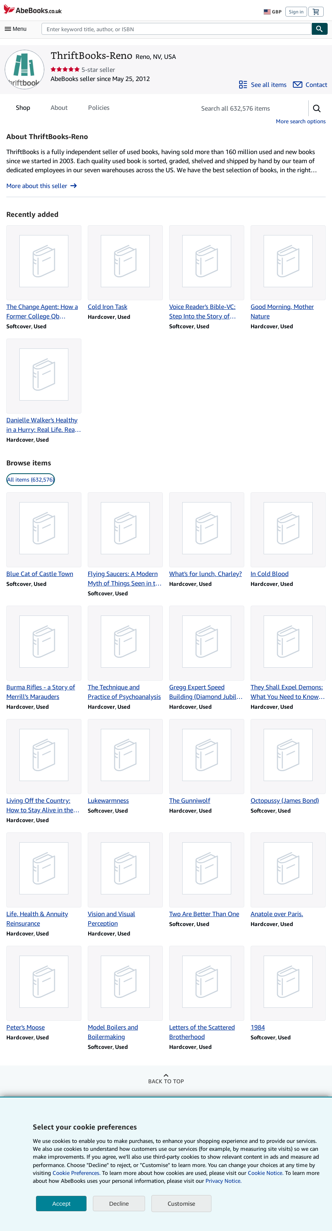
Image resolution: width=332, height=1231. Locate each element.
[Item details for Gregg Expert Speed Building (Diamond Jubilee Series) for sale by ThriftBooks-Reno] (206, 653)
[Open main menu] (17, 29)
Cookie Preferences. (76, 1172)
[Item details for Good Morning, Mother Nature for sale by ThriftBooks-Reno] (288, 273)
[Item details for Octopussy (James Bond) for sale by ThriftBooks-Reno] (288, 762)
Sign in (296, 12)
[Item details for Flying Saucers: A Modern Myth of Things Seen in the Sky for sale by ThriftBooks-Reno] (125, 540)
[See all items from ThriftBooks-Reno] (262, 84)
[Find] (320, 29)
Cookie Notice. (265, 1172)
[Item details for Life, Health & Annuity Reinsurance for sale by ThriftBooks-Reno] (43, 880)
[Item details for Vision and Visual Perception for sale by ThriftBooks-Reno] (125, 880)
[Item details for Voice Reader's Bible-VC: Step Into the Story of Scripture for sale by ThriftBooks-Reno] (206, 273)
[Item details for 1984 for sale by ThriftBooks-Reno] (288, 989)
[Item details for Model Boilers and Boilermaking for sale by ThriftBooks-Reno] (125, 993)
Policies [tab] (99, 109)
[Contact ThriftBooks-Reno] (310, 84)
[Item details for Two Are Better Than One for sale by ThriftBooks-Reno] (206, 875)
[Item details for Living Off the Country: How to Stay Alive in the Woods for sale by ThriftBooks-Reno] (43, 767)
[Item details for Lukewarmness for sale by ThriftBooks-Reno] (125, 762)
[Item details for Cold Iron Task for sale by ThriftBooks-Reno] (125, 268)
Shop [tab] (23, 109)
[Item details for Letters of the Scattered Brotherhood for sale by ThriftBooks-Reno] (206, 993)
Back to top (166, 1081)
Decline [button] (119, 1203)
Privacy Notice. (223, 1180)
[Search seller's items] (244, 108)
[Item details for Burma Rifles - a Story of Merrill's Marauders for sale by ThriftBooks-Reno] (43, 653)
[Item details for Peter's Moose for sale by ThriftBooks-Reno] (43, 989)
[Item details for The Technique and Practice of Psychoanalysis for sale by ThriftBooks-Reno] (125, 653)
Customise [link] (181, 1203)
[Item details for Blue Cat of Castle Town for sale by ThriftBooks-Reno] (43, 535)
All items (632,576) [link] (30, 479)
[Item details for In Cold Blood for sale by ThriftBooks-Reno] (288, 535)
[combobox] (176, 29)
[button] (317, 108)
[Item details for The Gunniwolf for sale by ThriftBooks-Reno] (206, 762)
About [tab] (59, 109)
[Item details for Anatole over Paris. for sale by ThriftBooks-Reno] (288, 875)
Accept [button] (61, 1203)
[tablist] (62, 107)
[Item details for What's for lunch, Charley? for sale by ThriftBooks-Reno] (206, 535)
